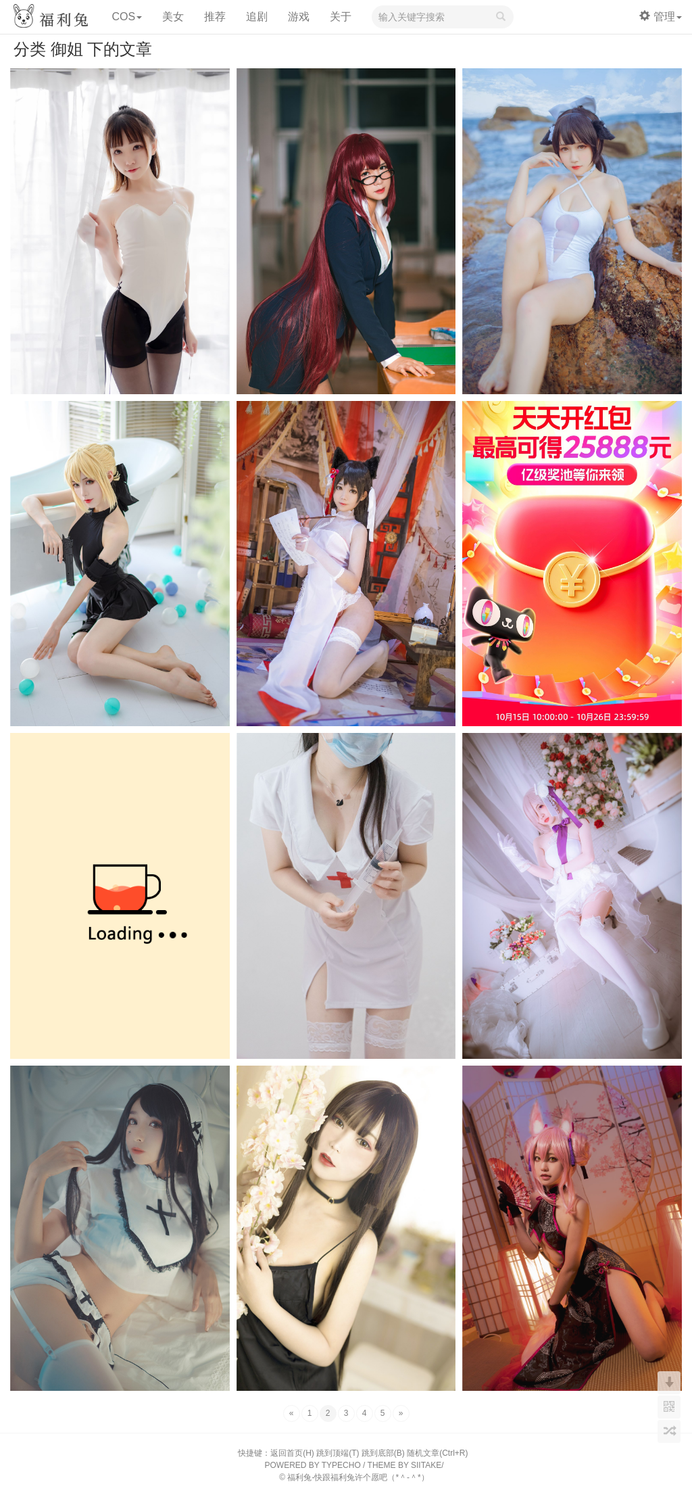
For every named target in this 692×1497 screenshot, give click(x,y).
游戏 (299, 16)
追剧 (257, 16)
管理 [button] (660, 16)
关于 (340, 16)
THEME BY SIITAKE (405, 1465)
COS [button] (127, 16)
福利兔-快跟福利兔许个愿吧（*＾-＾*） (357, 1477)
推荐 (215, 16)
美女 (173, 16)
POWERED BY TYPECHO (313, 1465)
